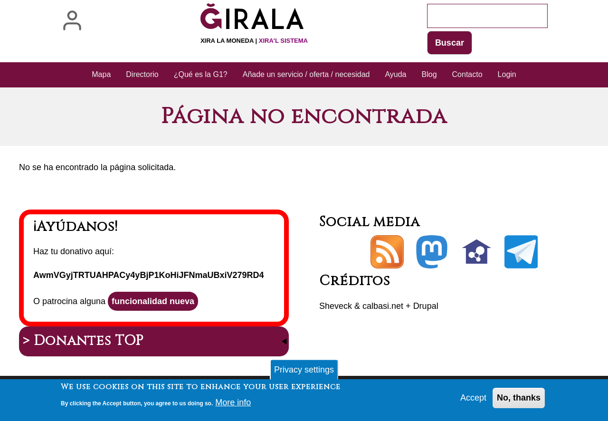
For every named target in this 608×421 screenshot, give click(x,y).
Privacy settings (304, 372)
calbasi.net (382, 306)
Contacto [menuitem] (467, 74)
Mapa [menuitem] (101, 74)
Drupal (425, 306)
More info (233, 405)
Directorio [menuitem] (142, 74)
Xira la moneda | (254, 40)
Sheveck (335, 306)
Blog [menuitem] (429, 74)
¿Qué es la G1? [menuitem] (201, 74)
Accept (473, 400)
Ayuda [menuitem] (395, 74)
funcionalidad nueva (153, 301)
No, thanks (519, 400)
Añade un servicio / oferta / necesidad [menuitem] (306, 74)
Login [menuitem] (507, 74)
